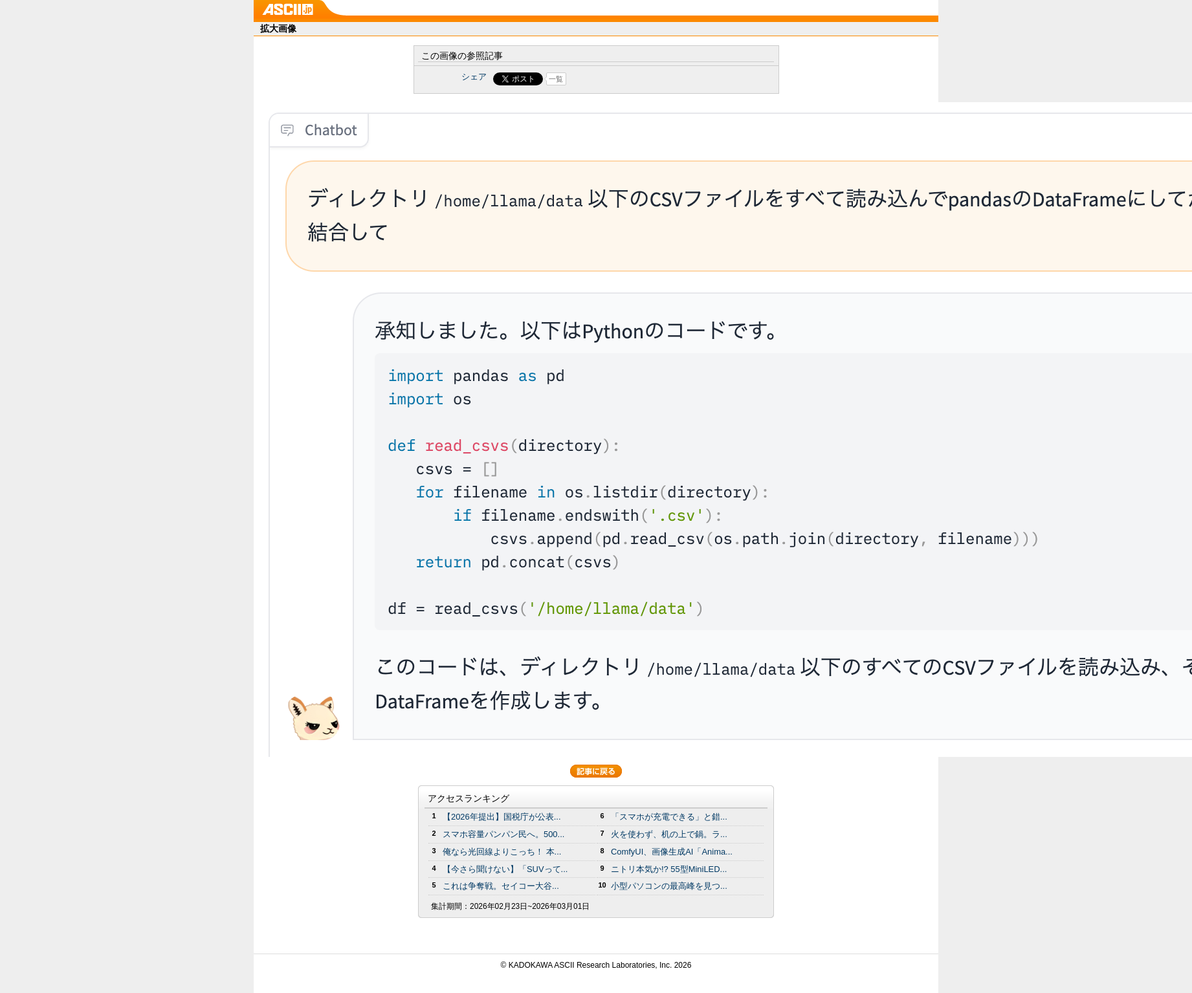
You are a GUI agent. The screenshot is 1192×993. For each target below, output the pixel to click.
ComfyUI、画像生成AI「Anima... (672, 852)
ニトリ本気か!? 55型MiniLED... (669, 869)
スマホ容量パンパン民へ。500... (503, 834)
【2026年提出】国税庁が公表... (502, 817)
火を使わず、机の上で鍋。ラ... (669, 834)
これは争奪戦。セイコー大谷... (501, 886)
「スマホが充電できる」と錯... (669, 817)
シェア (474, 77)
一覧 (556, 79)
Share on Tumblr (644, 78)
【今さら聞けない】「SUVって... (505, 869)
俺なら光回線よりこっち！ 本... (502, 852)
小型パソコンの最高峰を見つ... (669, 886)
